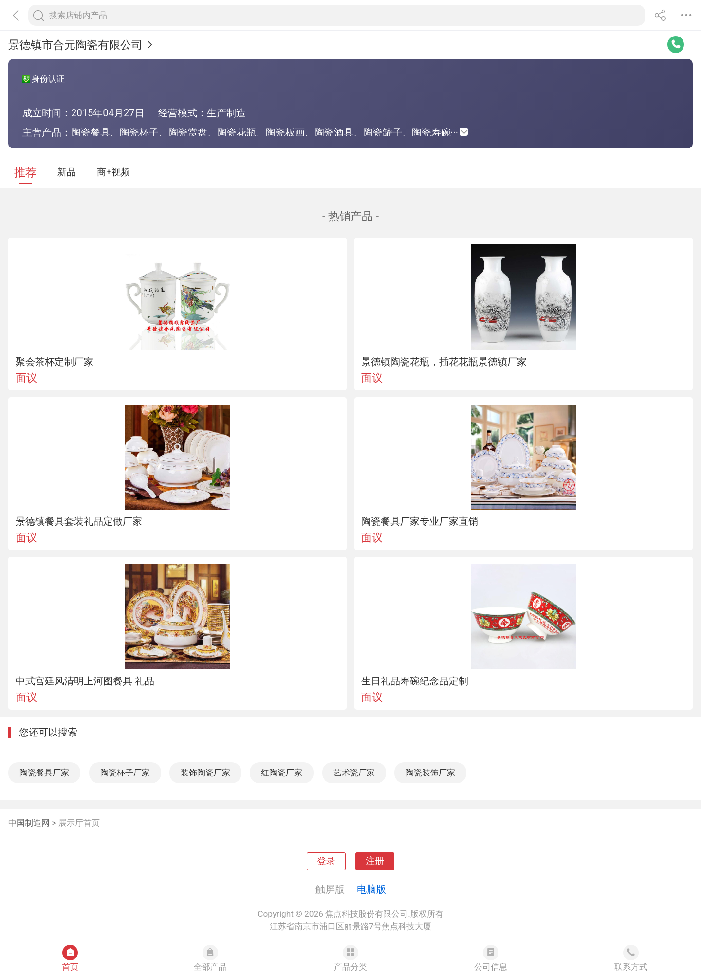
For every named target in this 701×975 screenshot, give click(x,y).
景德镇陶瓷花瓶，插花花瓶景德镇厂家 (444, 362)
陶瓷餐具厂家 (44, 772)
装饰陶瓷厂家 (205, 772)
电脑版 (371, 889)
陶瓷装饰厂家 (430, 772)
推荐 (25, 172)
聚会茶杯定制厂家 (54, 362)
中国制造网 (29, 823)
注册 (375, 861)
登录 (326, 861)
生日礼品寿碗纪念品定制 (414, 681)
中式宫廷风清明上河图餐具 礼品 (85, 681)
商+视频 (113, 172)
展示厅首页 (79, 823)
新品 (66, 172)
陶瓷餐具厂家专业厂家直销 (419, 521)
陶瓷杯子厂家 (125, 772)
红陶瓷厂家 (281, 772)
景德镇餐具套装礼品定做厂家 (79, 521)
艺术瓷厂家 (354, 772)
